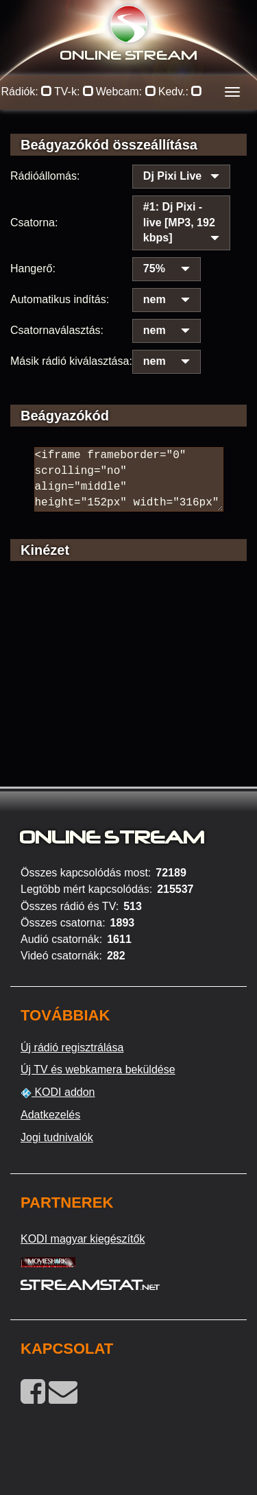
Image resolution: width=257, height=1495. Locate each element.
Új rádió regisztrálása (72, 1047)
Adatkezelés (50, 1115)
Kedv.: (180, 91)
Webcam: (126, 91)
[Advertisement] (128, 693)
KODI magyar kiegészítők (83, 1239)
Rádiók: (27, 91)
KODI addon (58, 1092)
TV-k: (74, 91)
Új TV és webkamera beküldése (98, 1069)
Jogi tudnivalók (57, 1137)
